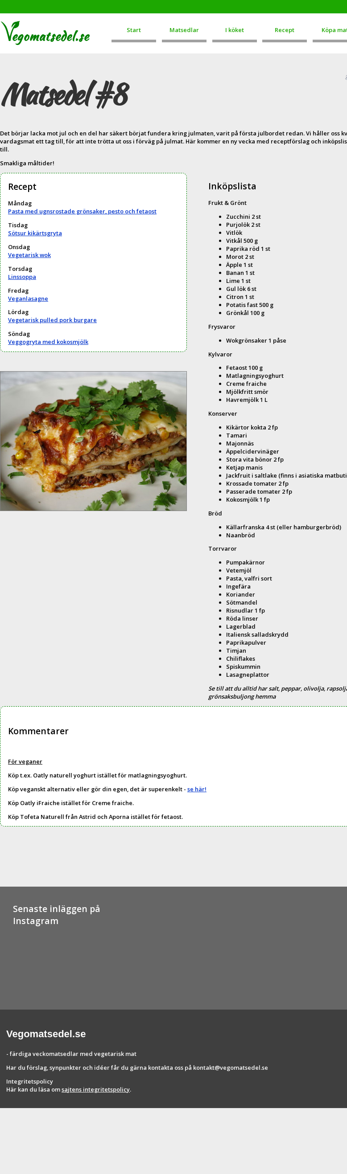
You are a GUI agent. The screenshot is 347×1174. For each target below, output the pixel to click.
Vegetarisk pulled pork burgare (52, 320)
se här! (197, 789)
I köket (234, 30)
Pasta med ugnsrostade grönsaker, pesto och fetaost (82, 211)
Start (134, 30)
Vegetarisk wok (29, 255)
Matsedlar (184, 30)
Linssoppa (22, 277)
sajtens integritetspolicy (96, 1089)
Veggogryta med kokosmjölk (48, 342)
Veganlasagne (28, 299)
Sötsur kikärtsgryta (35, 233)
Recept (284, 30)
